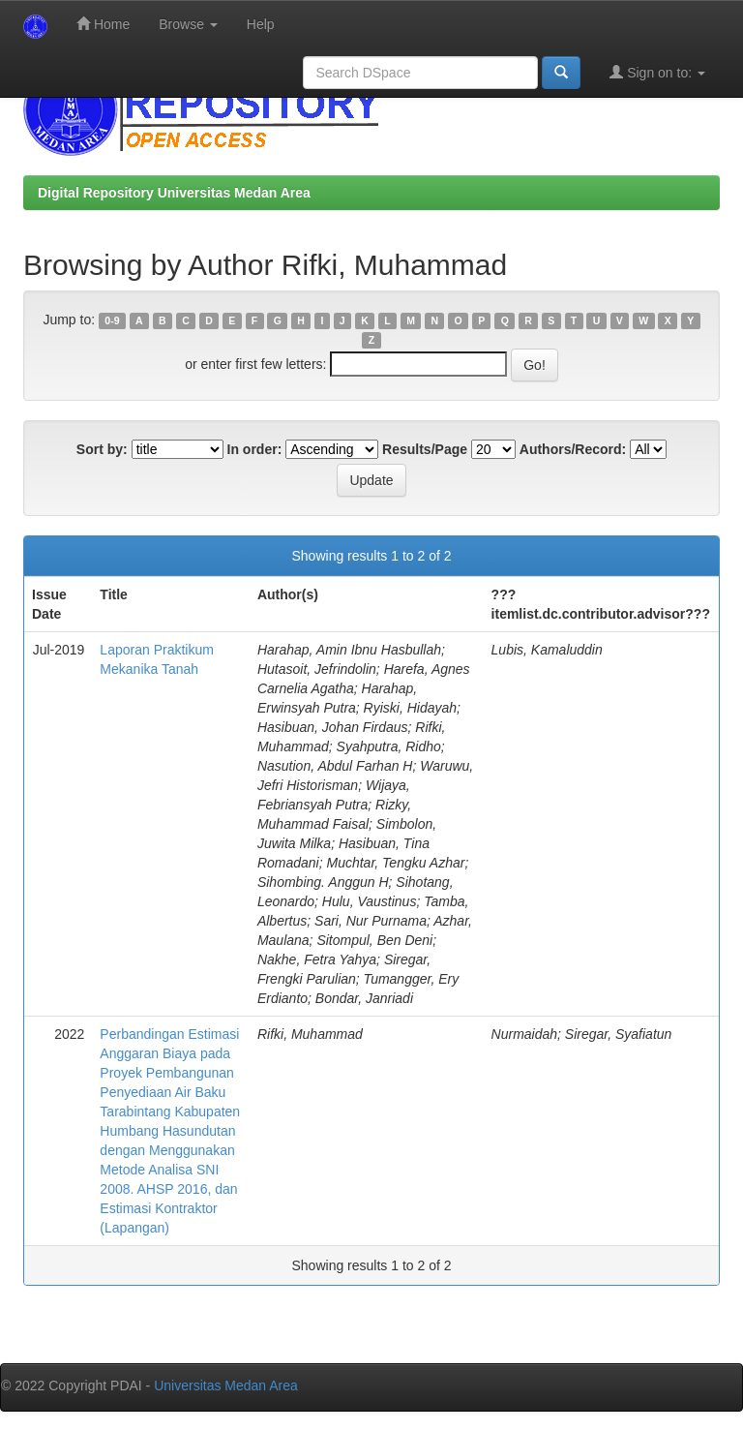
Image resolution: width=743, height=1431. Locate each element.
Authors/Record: (573, 449)
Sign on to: (657, 72)
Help (261, 24)
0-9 (111, 320)
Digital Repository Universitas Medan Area (174, 192)
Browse (188, 24)
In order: (254, 449)
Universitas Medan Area (226, 1385)
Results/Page (424, 449)
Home (103, 23)
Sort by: (102, 449)
